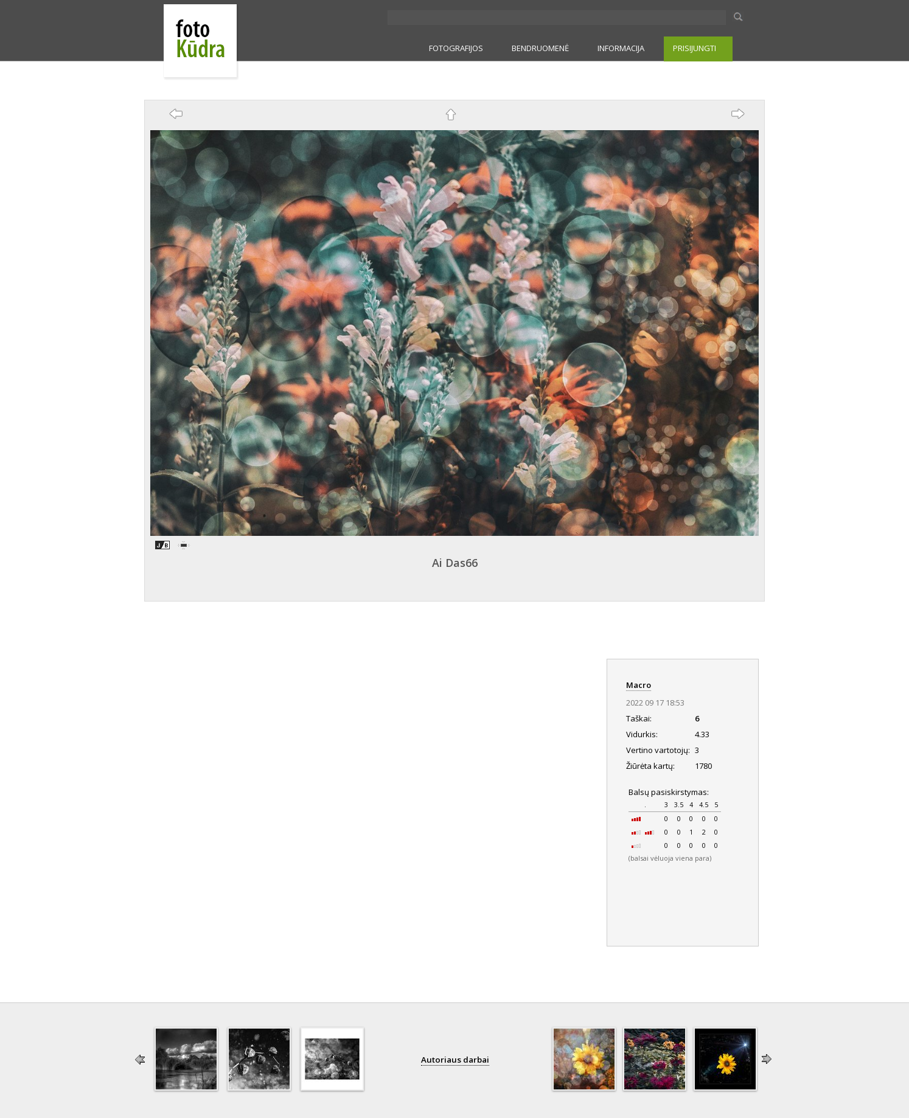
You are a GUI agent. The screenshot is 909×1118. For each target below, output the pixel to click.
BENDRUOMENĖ (540, 48)
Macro (638, 684)
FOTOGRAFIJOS (456, 48)
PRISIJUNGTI (694, 48)
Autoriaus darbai (455, 1059)
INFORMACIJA (620, 48)
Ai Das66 (455, 562)
